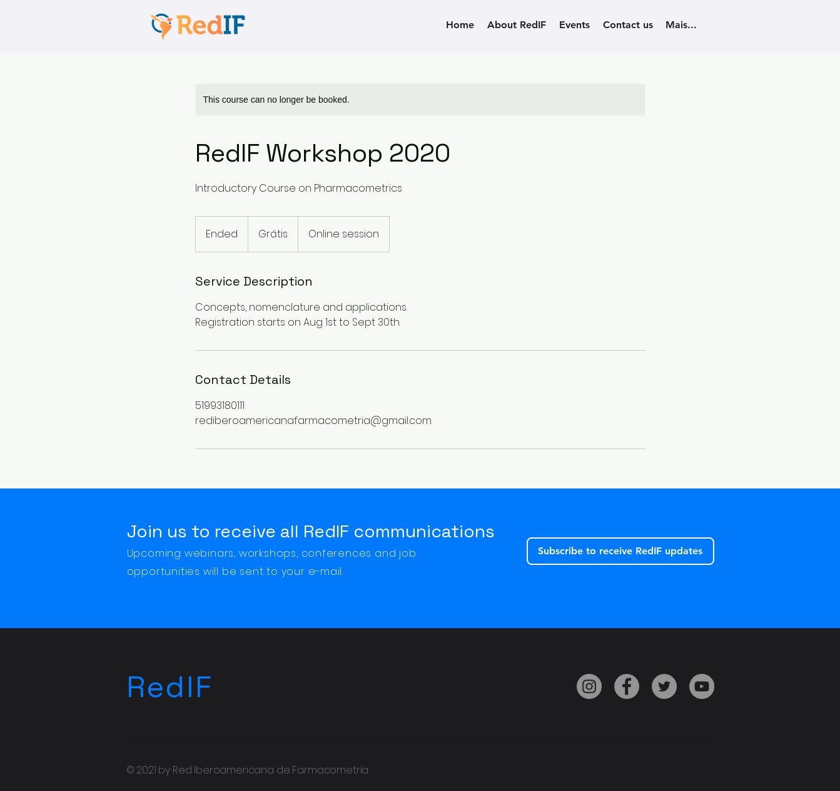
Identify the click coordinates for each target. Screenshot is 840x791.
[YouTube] (701, 686)
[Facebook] (626, 686)
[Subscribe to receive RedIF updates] (620, 551)
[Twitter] (664, 686)
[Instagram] (589, 686)
